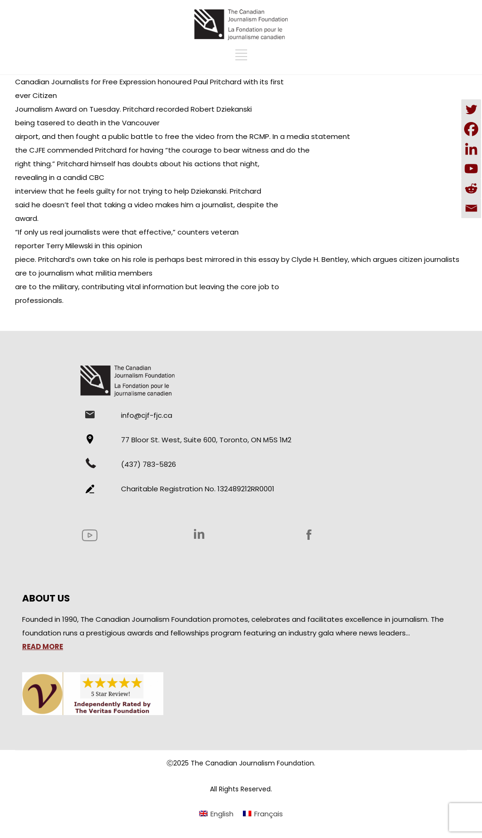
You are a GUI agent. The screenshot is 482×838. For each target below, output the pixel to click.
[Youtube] (471, 169)
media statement (318, 136)
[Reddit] (471, 188)
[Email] (471, 208)
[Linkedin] (471, 149)
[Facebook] (471, 129)
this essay (260, 259)
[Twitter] (471, 109)
